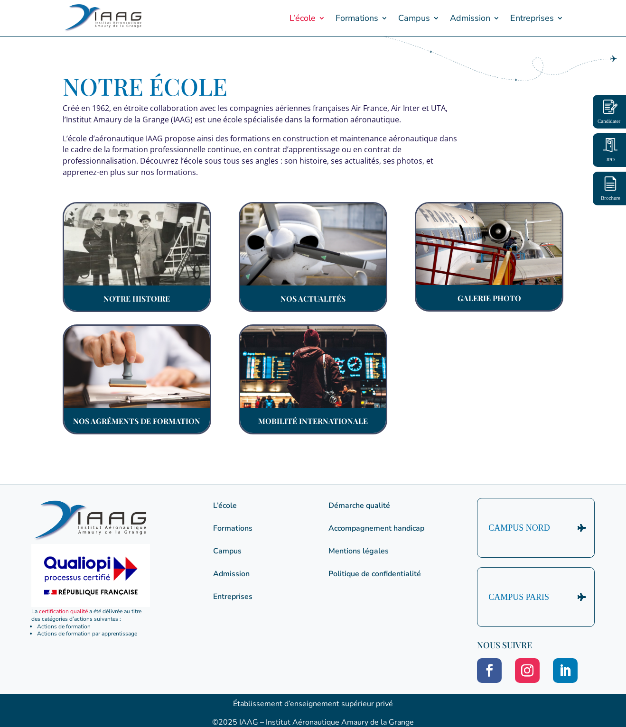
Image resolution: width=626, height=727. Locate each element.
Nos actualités (313, 299)
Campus (414, 18)
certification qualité (63, 611)
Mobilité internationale (313, 421)
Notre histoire (136, 299)
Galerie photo (489, 298)
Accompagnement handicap (376, 528)
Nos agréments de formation (136, 421)
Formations (357, 18)
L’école (303, 18)
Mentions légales (358, 551)
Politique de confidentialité (374, 574)
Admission (470, 18)
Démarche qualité (359, 505)
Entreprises (532, 18)
